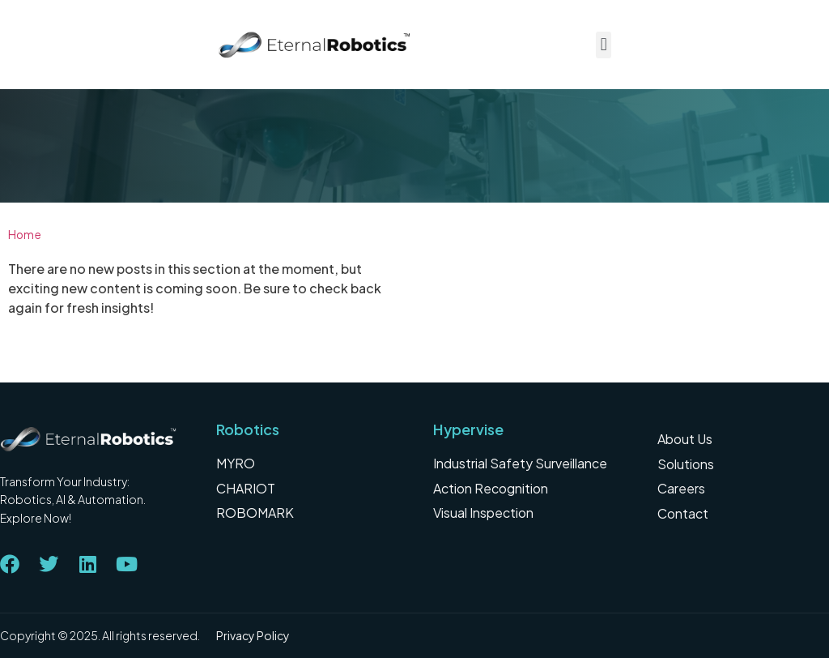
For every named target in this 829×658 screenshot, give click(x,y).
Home (24, 234)
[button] (603, 45)
